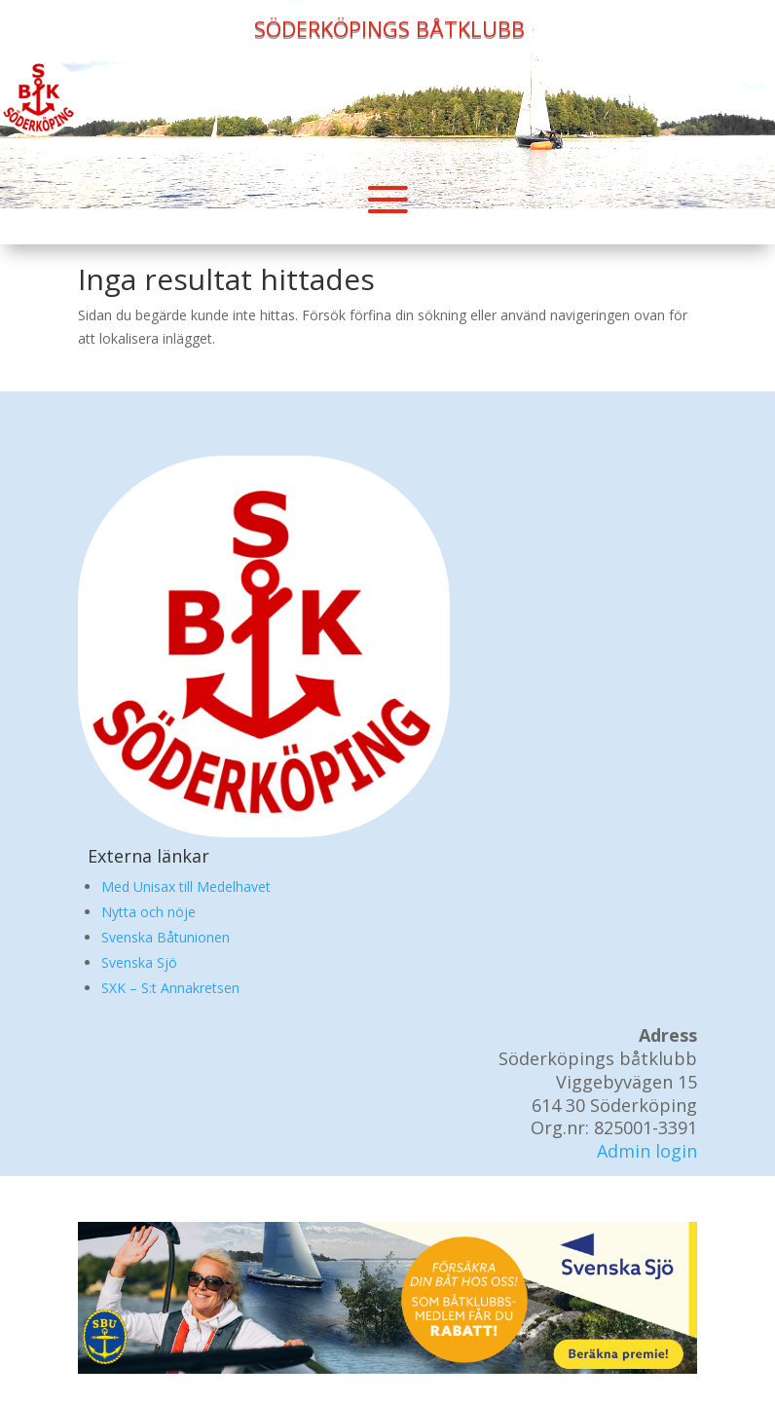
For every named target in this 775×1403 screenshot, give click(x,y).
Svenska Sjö (139, 962)
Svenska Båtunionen (165, 937)
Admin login (647, 1151)
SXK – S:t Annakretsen (170, 987)
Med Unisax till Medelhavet (186, 886)
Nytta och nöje (148, 912)
